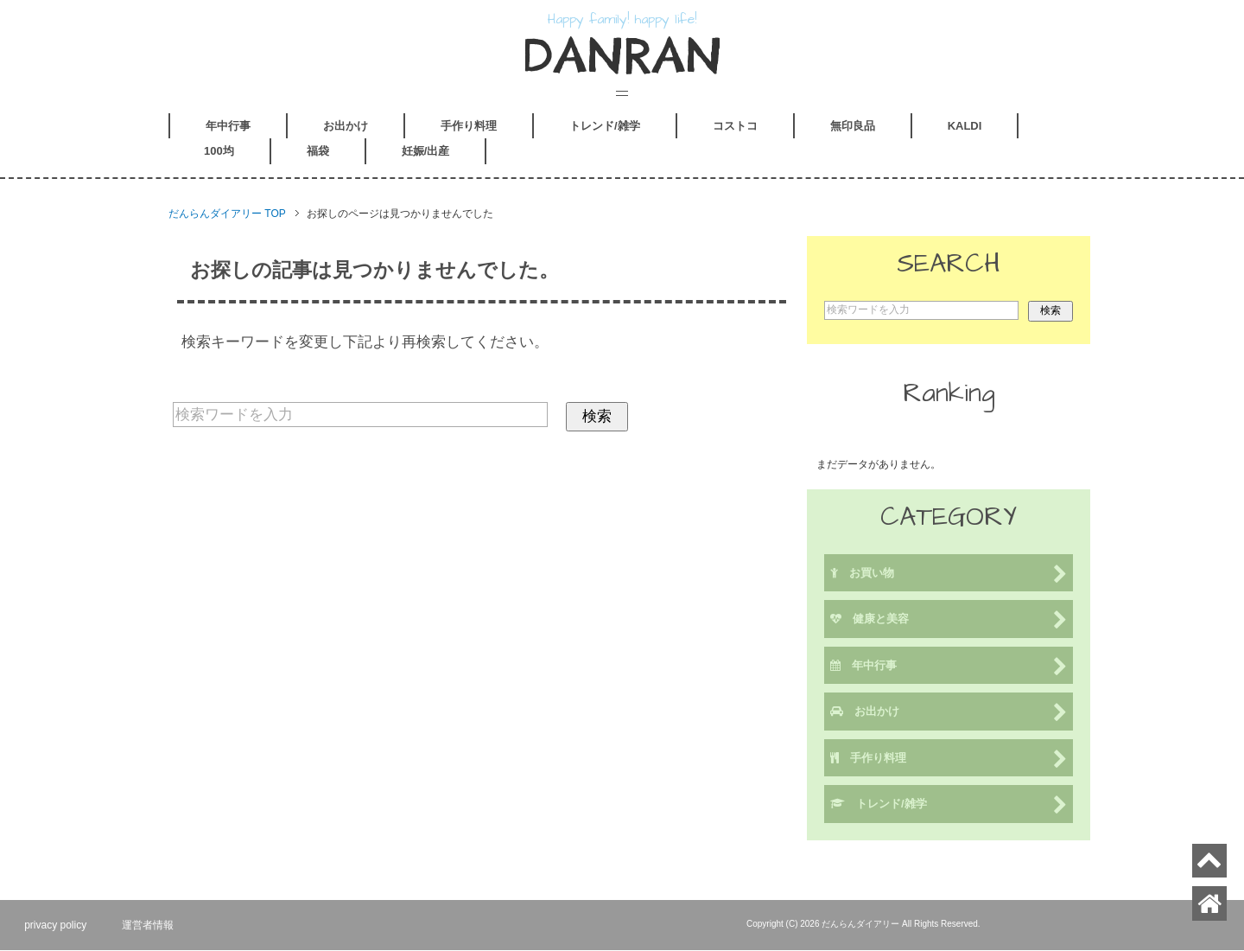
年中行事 (228, 127)
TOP (227, 215)
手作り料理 (469, 127)
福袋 (318, 152)
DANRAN (622, 56)
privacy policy (57, 926)
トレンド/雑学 (604, 127)
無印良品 (852, 127)
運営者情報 (151, 926)
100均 (219, 152)
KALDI (965, 127)
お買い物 (948, 575)
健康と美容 (948, 622)
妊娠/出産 (426, 152)
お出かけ (345, 127)
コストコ (735, 127)
